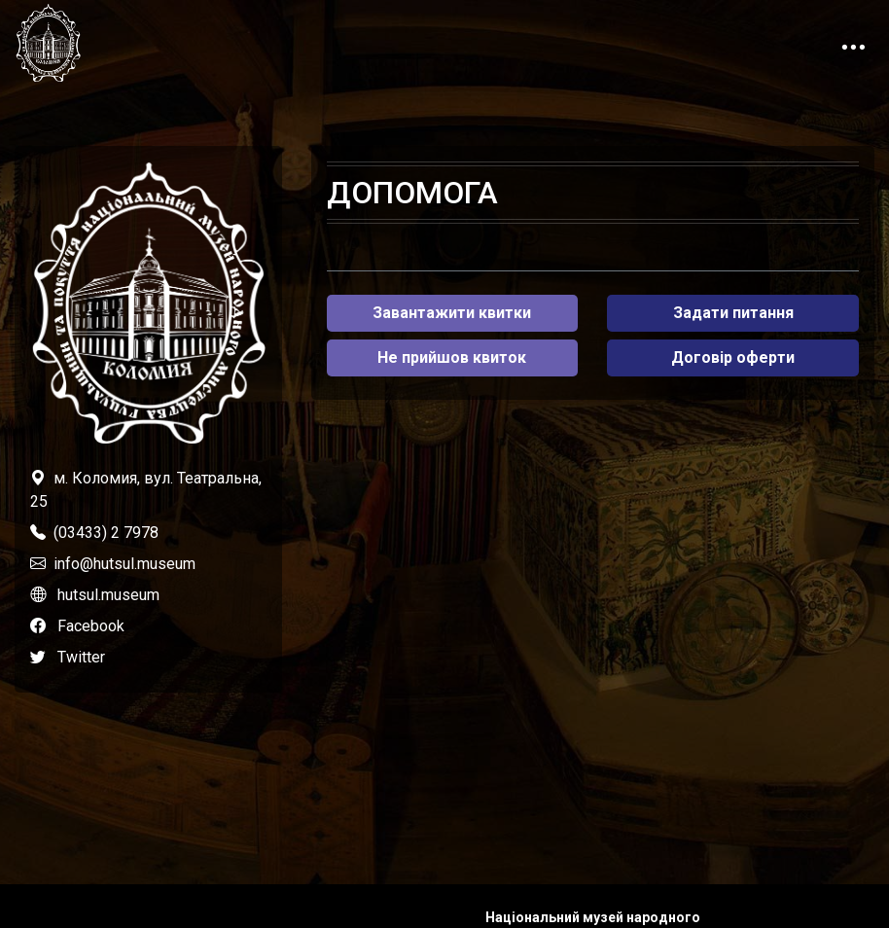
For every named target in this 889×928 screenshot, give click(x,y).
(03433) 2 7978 (106, 532)
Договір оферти (733, 357)
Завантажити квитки (452, 312)
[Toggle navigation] (853, 42)
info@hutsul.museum (124, 563)
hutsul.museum (108, 595)
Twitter (81, 657)
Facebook (90, 626)
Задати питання (733, 312)
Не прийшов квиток (451, 357)
